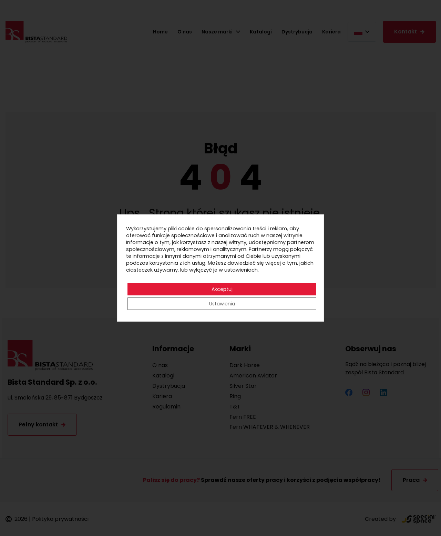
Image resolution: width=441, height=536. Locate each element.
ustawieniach (241, 269)
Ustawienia (222, 303)
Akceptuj (222, 289)
